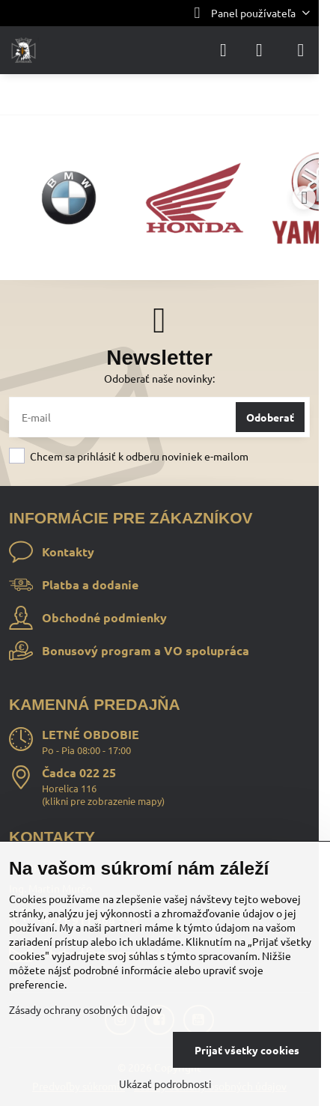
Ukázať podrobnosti (165, 1083)
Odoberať (270, 417)
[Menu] (301, 50)
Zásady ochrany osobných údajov (85, 1009)
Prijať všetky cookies (247, 1050)
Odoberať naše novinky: (159, 378)
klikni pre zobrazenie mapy (103, 800)
